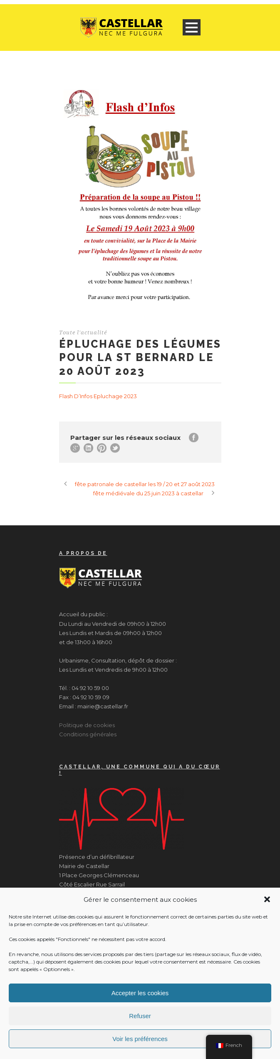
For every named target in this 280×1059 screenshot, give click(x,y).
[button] (267, 899)
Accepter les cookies (140, 992)
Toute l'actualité (83, 332)
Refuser (140, 1015)
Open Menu (192, 27)
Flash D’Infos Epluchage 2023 (98, 396)
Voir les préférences (140, 1038)
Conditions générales (87, 734)
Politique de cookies (87, 725)
